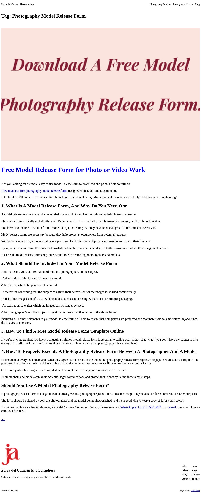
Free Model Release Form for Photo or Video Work (73, 169)
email (172, 407)
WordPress (195, 490)
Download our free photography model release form (34, 190)
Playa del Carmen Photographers (17, 4)
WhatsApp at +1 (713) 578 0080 (140, 407)
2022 (3, 419)
